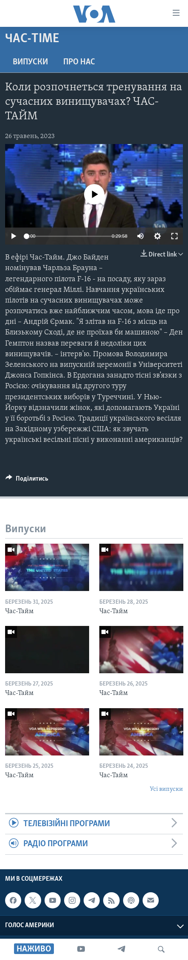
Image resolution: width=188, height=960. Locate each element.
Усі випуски (166, 789)
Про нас (79, 62)
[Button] (27, 481)
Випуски (30, 62)
